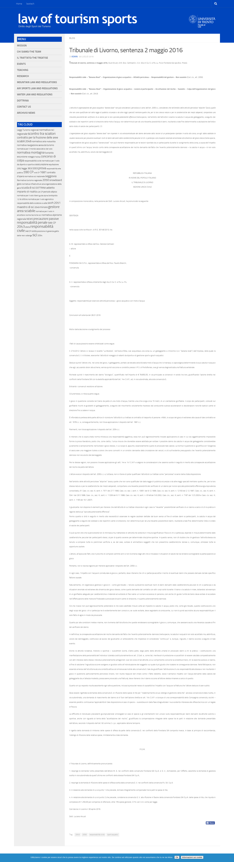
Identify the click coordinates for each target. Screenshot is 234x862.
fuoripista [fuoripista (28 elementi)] (49, 152)
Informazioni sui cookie (192, 857)
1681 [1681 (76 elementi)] (43, 172)
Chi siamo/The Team (29, 51)
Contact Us (24, 106)
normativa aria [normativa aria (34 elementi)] (39, 141)
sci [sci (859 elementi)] (35, 234)
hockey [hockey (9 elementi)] (37, 157)
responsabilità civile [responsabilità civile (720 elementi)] (35, 228)
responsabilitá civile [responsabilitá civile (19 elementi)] (32, 160)
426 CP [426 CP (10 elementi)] (40, 192)
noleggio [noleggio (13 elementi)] (31, 157)
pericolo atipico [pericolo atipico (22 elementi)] (50, 191)
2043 (78, 835)
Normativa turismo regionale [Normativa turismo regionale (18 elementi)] (29, 180)
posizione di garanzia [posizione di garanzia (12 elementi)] (45, 231)
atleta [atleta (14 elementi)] (27, 227)
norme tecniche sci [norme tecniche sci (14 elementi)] (33, 215)
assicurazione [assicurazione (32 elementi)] (41, 164)
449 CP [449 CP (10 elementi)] (37, 173)
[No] (230, 857)
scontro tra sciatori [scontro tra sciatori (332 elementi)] (42, 133)
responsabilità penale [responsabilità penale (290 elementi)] (32, 222)
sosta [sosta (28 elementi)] (34, 231)
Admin (74, 56)
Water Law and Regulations (34, 94)
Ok (177, 857)
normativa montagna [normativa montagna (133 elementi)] (30, 152)
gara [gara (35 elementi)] (19, 183)
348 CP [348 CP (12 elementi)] (28, 231)
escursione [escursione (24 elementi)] (22, 156)
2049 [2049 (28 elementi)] (37, 207)
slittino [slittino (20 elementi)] (25, 199)
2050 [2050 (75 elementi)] (45, 180)
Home (19, 3)
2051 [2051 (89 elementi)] (57, 203)
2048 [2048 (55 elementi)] (28, 141)
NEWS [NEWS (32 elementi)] (30, 219)
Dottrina (23, 100)
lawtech (30, 3)
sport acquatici (112, 835)
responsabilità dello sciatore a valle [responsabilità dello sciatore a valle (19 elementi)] (32, 203)
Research (23, 76)
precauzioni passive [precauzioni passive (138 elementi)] (46, 218)
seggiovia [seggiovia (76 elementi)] (50, 176)
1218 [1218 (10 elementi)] (19, 199)
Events (21, 64)
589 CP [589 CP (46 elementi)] (52, 222)
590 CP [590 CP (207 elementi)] (28, 172)
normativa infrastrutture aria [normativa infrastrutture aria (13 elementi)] (33, 184)
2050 (85, 835)
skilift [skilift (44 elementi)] (51, 202)
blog (72, 38)
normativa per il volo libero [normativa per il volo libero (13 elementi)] (28, 195)
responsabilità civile (97, 835)
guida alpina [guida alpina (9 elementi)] (43, 196)
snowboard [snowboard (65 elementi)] (55, 180)
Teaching (22, 70)
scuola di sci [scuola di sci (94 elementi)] (28, 187)
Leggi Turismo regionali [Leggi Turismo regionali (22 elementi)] (28, 130)
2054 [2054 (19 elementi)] (40, 235)
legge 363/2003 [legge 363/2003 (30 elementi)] (30, 168)
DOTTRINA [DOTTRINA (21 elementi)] (41, 187)
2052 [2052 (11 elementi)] (19, 168)
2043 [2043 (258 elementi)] (21, 227)
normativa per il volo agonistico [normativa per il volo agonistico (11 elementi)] (41, 199)
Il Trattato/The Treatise (32, 57)
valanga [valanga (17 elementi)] (28, 235)
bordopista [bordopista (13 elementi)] (53, 195)
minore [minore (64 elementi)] (44, 207)
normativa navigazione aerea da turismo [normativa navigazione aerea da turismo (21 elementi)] (35, 145)
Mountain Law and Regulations (37, 82)
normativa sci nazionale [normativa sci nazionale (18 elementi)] (34, 176)
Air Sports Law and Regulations (37, 88)
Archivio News (26, 112)
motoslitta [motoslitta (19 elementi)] (51, 141)
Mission (22, 45)
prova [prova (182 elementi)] (42, 168)
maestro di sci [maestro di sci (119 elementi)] (25, 207)
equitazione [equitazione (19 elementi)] (54, 164)
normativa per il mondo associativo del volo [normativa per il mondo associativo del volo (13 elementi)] (34, 149)
